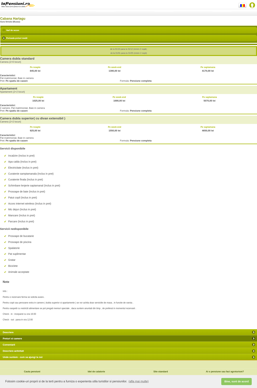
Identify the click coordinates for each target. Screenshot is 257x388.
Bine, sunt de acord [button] (236, 381)
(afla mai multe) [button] (138, 381)
